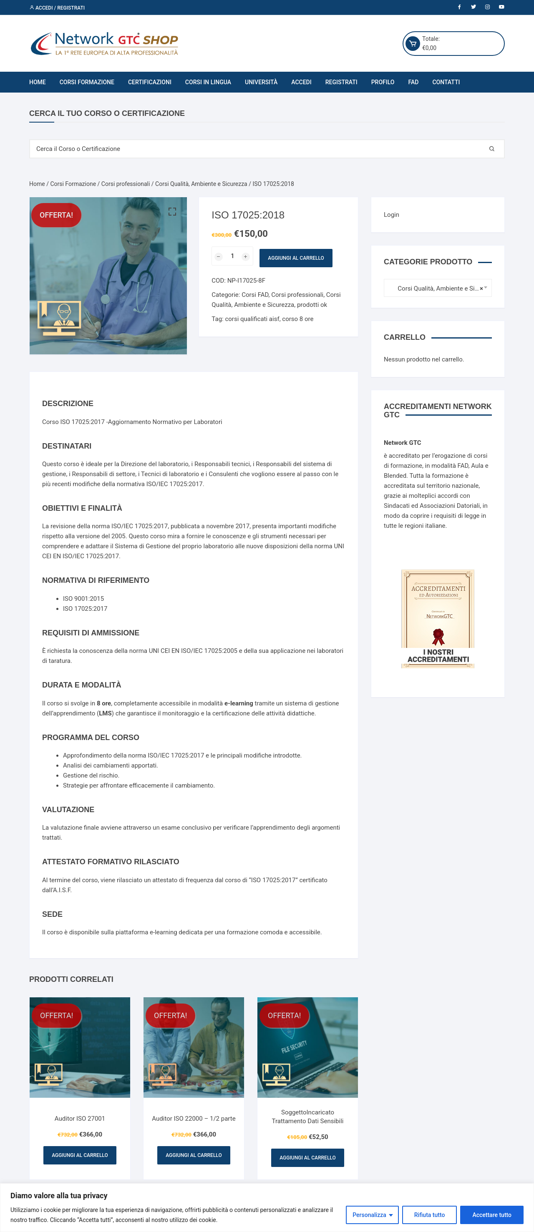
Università (261, 82)
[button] (172, 212)
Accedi (301, 82)
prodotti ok (312, 305)
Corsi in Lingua (208, 82)
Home (37, 82)
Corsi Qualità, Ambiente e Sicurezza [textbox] (435, 288)
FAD (413, 82)
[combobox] (438, 288)
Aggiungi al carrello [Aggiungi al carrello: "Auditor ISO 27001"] (80, 1155)
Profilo (383, 82)
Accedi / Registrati (57, 8)
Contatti (446, 82)
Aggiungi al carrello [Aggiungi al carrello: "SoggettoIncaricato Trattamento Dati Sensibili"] (307, 1158)
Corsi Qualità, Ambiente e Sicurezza (201, 184)
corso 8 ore (297, 319)
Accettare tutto (491, 1215)
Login (391, 214)
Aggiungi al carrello (296, 258)
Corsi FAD (255, 295)
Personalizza (369, 1215)
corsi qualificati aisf (252, 319)
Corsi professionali (125, 184)
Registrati (341, 82)
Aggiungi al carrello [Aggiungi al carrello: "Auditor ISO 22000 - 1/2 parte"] (194, 1155)
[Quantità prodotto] (232, 256)
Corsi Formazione (87, 82)
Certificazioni (149, 82)
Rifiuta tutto (429, 1215)
